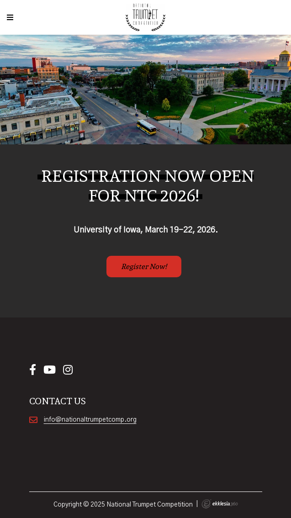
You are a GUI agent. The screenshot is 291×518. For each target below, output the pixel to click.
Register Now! (144, 266)
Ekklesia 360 (219, 503)
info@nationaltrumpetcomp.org (90, 420)
